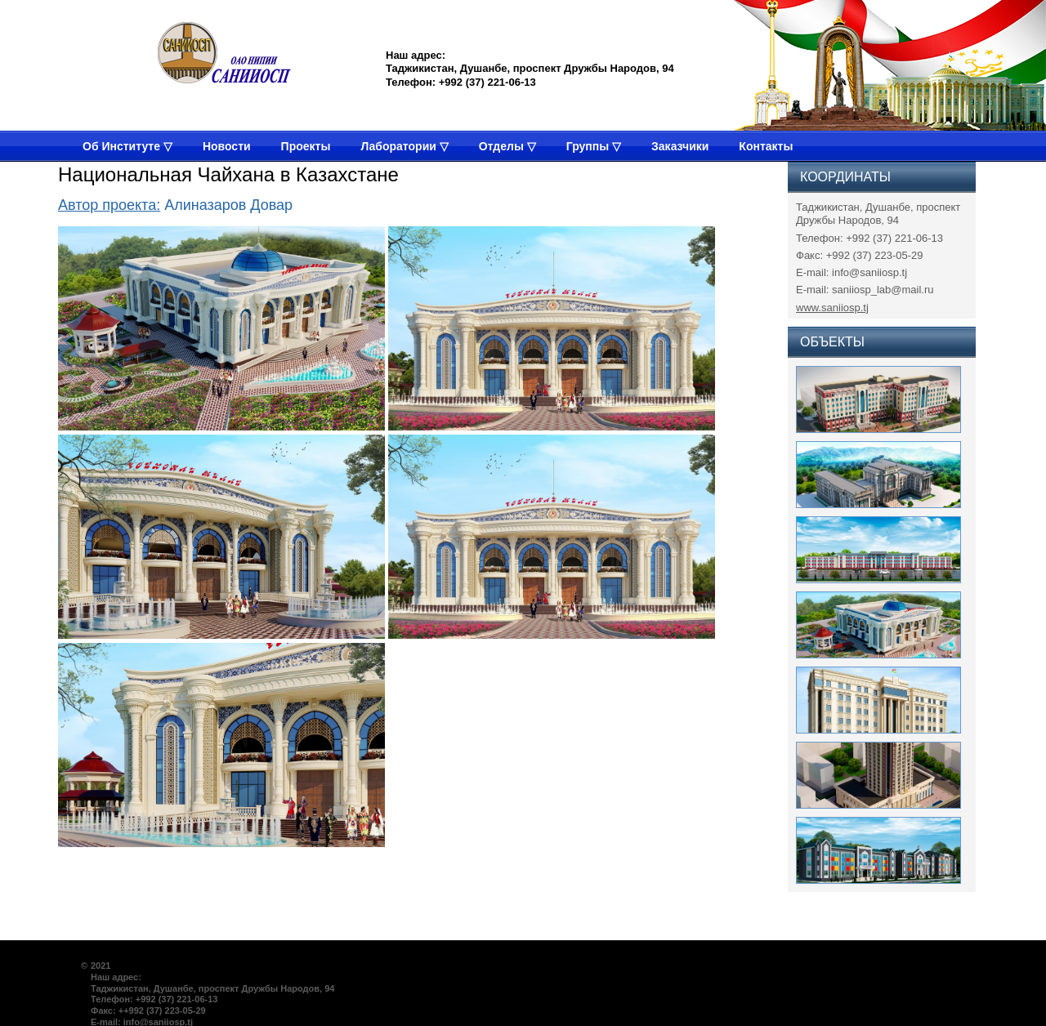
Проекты (306, 146)
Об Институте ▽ (127, 146)
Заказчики (680, 146)
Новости (227, 146)
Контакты (766, 146)
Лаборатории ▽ (404, 146)
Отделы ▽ (507, 146)
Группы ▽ (593, 146)
